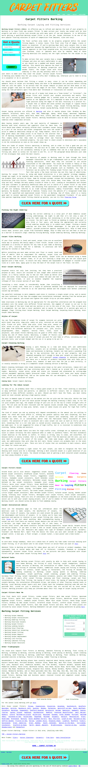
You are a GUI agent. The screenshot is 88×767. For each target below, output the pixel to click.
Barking (39, 111)
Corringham (81, 723)
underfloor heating (44, 655)
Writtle (13, 708)
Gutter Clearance (27, 737)
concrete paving (34, 653)
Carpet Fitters (7, 730)
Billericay (37, 714)
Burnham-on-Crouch (24, 714)
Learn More (72, 766)
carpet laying (47, 480)
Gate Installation (63, 737)
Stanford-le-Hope (19, 725)
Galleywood (6, 723)
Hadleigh (27, 712)
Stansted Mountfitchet (63, 712)
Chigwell (55, 716)
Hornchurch (49, 710)
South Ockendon (49, 723)
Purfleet (75, 714)
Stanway (55, 714)
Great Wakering (19, 723)
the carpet (74, 99)
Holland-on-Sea (79, 719)
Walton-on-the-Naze (66, 723)
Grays (83, 716)
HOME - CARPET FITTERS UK (44, 746)
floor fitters (28, 651)
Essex (9, 706)
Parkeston (52, 708)
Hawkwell (75, 710)
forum (8, 519)
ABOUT (68, 14)
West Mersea (80, 712)
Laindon (82, 725)
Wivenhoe (61, 706)
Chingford (5, 710)
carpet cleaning (59, 357)
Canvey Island (16, 712)
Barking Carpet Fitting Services (21, 611)
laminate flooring (53, 651)
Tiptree (5, 712)
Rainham (46, 716)
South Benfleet (79, 708)
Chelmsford (20, 727)
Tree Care (50, 737)
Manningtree (74, 716)
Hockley (36, 708)
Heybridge (5, 719)
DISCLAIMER (82, 14)
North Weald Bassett (39, 725)
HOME (58, 14)
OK (79, 766)
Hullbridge (28, 716)
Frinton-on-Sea (21, 721)
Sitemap (3, 752)
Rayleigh (14, 710)
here (83, 607)
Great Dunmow (64, 714)
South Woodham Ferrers (38, 719)
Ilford (12, 714)
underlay (25, 65)
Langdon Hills (41, 721)
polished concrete (9, 657)
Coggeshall (24, 710)
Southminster (39, 712)
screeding (13, 653)
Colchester (6, 725)
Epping (82, 710)
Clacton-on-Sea (71, 725)
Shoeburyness (7, 727)
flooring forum (70, 197)
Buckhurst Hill (25, 708)
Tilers (15, 737)
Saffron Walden (8, 721)
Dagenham (37, 716)
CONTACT (74, 14)
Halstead (46, 714)
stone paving (57, 653)
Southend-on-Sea (14, 716)
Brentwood (15, 719)
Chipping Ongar (55, 721)
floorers (30, 657)
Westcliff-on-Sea (64, 708)
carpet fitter (37, 35)
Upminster (66, 710)
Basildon (5, 708)
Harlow (31, 721)
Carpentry (40, 737)
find (8, 596)
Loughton (65, 721)
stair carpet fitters (27, 486)
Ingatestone (40, 706)
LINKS (63, 14)
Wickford (82, 706)
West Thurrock (54, 719)
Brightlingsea (56, 725)
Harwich (64, 716)
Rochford (74, 721)
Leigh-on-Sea (67, 719)
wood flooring (18, 655)
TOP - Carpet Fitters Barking (13, 734)
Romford (49, 712)
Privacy (85, 752)
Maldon (43, 708)
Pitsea (30, 706)
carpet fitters (56, 74)
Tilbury (82, 721)
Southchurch (71, 706)
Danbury (5, 714)
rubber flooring (50, 657)
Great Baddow (34, 723)
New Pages (9, 752)
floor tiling (78, 651)
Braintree (51, 706)
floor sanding (69, 655)
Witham (58, 710)
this (76, 544)
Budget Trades (5, 763)
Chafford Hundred (36, 710)
